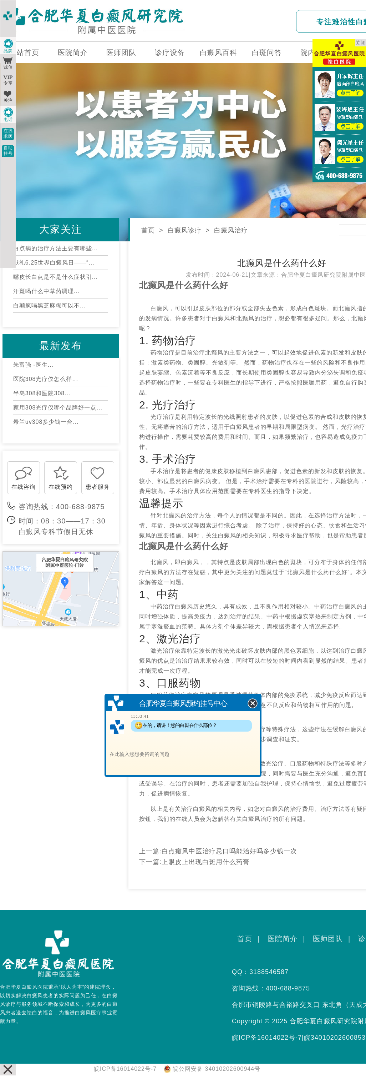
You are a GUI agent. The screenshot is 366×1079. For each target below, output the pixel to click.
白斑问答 (267, 52)
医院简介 (73, 52)
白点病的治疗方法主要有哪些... (55, 248)
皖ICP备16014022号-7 (267, 1037)
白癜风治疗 (231, 230)
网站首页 (24, 52)
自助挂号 (8, 150)
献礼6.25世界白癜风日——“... (54, 263)
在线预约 (61, 487)
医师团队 (121, 52)
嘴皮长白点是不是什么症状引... (55, 277)
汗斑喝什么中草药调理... (46, 291)
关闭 (360, 43)
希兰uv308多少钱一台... (46, 422)
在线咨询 (23, 487)
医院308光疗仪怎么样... (45, 379)
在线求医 (8, 133)
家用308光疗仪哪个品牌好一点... (57, 408)
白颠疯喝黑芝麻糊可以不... (49, 305)
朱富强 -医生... (33, 365)
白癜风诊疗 (185, 230)
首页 (148, 230)
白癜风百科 (218, 52)
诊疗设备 (170, 52)
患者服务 (98, 487)
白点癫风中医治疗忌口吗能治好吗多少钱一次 (229, 851)
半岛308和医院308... (42, 393)
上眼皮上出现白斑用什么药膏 (206, 861)
